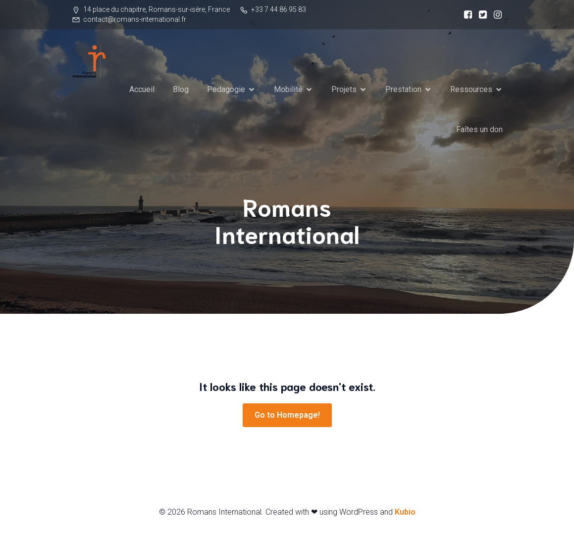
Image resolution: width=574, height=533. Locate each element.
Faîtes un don (479, 129)
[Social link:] (465, 14)
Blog (181, 89)
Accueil (142, 89)
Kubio (405, 512)
